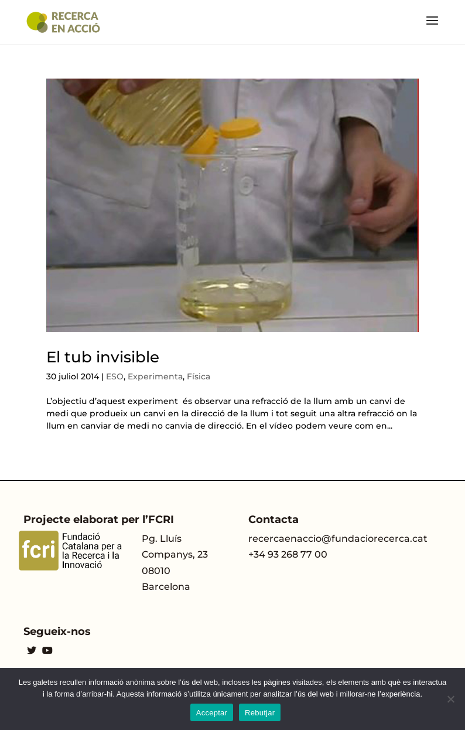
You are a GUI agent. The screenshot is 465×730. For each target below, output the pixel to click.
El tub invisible (102, 357)
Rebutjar (260, 712)
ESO (115, 376)
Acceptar (211, 712)
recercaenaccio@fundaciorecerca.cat (338, 538)
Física (198, 376)
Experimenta (155, 376)
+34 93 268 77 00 (287, 554)
